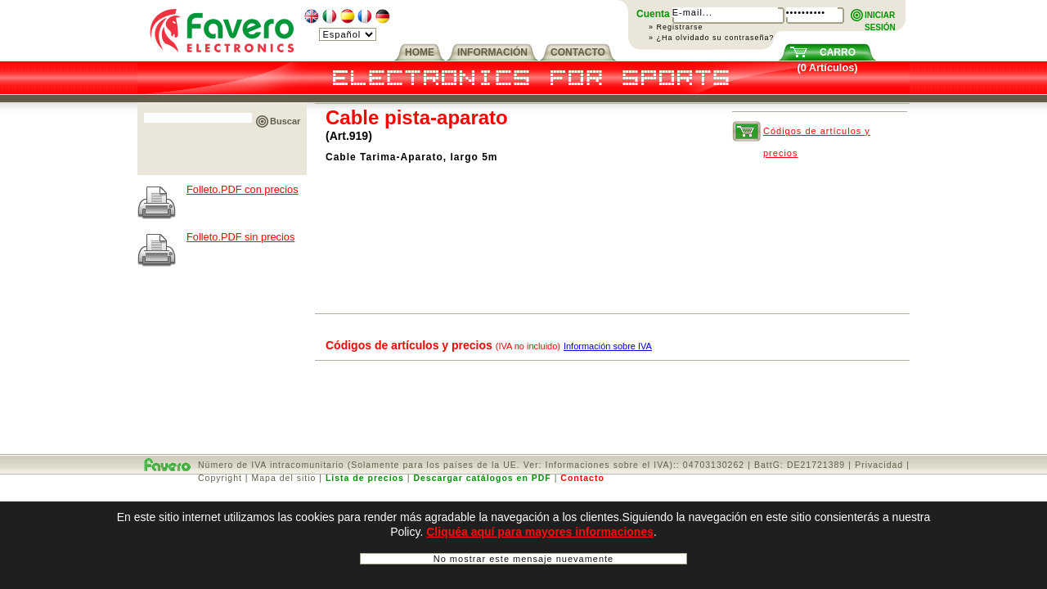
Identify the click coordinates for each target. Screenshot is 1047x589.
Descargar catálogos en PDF (481, 478)
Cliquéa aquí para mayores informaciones (540, 536)
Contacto (582, 478)
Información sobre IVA (608, 346)
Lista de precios (365, 478)
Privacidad (879, 465)
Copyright (220, 478)
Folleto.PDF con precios (242, 189)
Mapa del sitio (284, 478)
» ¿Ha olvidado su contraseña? (712, 38)
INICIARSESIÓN (880, 16)
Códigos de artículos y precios (816, 134)
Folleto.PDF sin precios (240, 237)
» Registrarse (676, 27)
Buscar (285, 121)
